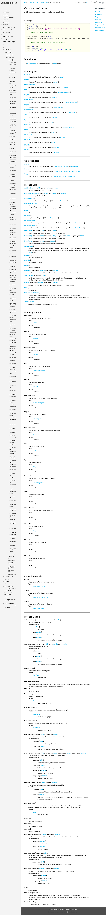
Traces (26, 174)
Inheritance (98, 14)
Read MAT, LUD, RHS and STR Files (10, 589)
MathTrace (60, 201)
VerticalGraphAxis (68, 127)
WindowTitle (28, 140)
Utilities (6, 32)
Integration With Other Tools (8, 593)
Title (25, 115)
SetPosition (27, 270)
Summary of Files (9, 603)
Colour (61, 77)
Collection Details (100, 27)
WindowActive (28, 135)
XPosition (27, 145)
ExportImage (28, 230)
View (40, 188)
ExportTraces (28, 241)
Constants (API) (12, 574)
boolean (66, 87)
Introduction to (8, 17)
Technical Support (73, 912)
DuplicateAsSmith (29, 225)
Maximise (27, 255)
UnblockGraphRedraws (31, 293)
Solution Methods (9, 27)
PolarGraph (78, 223)
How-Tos (6, 579)
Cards (8, 576)
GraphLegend (58, 107)
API (9, 55)
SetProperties (28, 275)
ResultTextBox (76, 171)
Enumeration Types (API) (11, 567)
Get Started (6, 12)
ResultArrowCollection (61, 166)
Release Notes (6, 10)
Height (26, 95)
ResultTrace (72, 176)
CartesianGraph (32, 63)
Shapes (26, 169)
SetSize (26, 282)
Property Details (99, 25)
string (51, 122)
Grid (25, 90)
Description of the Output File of (8, 35)
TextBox (55, 82)
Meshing (6, 581)
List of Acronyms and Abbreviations (10, 600)
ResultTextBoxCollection (62, 171)
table (30, 252)
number (54, 97)
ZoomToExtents (29, 302)
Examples (5, 15)
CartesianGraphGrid (64, 92)
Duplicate (27, 215)
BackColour (27, 74)
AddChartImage (29, 188)
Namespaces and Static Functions (11, 562)
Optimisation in (8, 30)
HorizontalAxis (28, 100)
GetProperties (28, 246)
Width (26, 130)
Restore (26, 265)
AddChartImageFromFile (32, 193)
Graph (55, 63)
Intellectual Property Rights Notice (57, 912)
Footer (26, 80)
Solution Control (8, 586)
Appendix (5, 47)
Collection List (99, 19)
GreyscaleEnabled (29, 85)
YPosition (27, 150)
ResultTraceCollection (60, 176)
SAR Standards (8, 584)
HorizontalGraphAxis (70, 102)
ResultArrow (74, 166)
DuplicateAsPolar (29, 220)
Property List (98, 17)
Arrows (26, 164)
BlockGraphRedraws (30, 203)
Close (26, 210)
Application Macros (9, 39)
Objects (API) (11, 60)
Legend (26, 105)
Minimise (27, 260)
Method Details (99, 30)
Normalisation (28, 110)
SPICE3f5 (6, 597)
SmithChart (78, 228)
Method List (98, 22)
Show (26, 288)
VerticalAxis (27, 125)
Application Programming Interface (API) (8, 51)
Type (25, 120)
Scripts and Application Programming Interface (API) (9, 43)
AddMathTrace (28, 198)
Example (97, 11)
